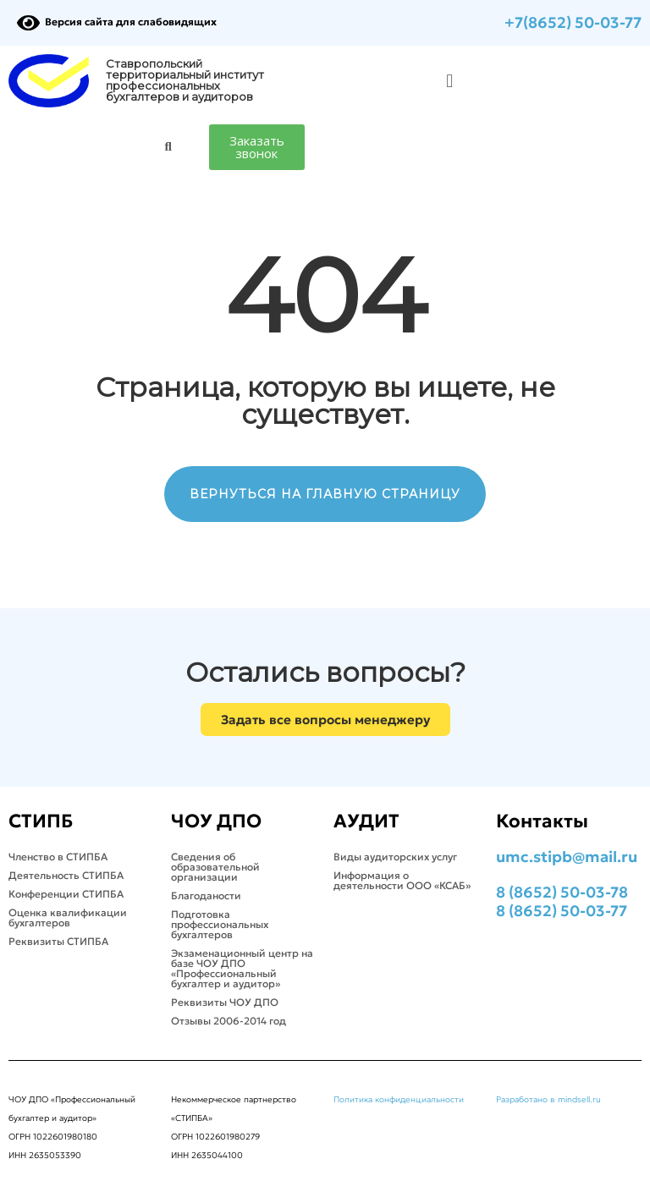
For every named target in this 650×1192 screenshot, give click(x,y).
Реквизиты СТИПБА (58, 941)
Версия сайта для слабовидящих (117, 21)
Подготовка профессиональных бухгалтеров (219, 924)
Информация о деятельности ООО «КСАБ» (402, 880)
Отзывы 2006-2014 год (228, 1020)
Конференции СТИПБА (66, 893)
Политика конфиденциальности (398, 1099)
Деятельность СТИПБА (66, 875)
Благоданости (206, 895)
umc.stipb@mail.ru (566, 856)
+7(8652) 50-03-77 (573, 22)
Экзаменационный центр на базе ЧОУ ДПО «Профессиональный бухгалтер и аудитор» (242, 968)
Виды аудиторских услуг (395, 856)
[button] (450, 80)
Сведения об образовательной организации (215, 866)
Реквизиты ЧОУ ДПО (224, 1002)
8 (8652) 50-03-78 (562, 892)
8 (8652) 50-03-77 (561, 910)
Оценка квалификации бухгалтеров (67, 917)
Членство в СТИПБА (57, 856)
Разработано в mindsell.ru (548, 1099)
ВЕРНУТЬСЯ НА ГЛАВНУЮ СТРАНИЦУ (325, 494)
